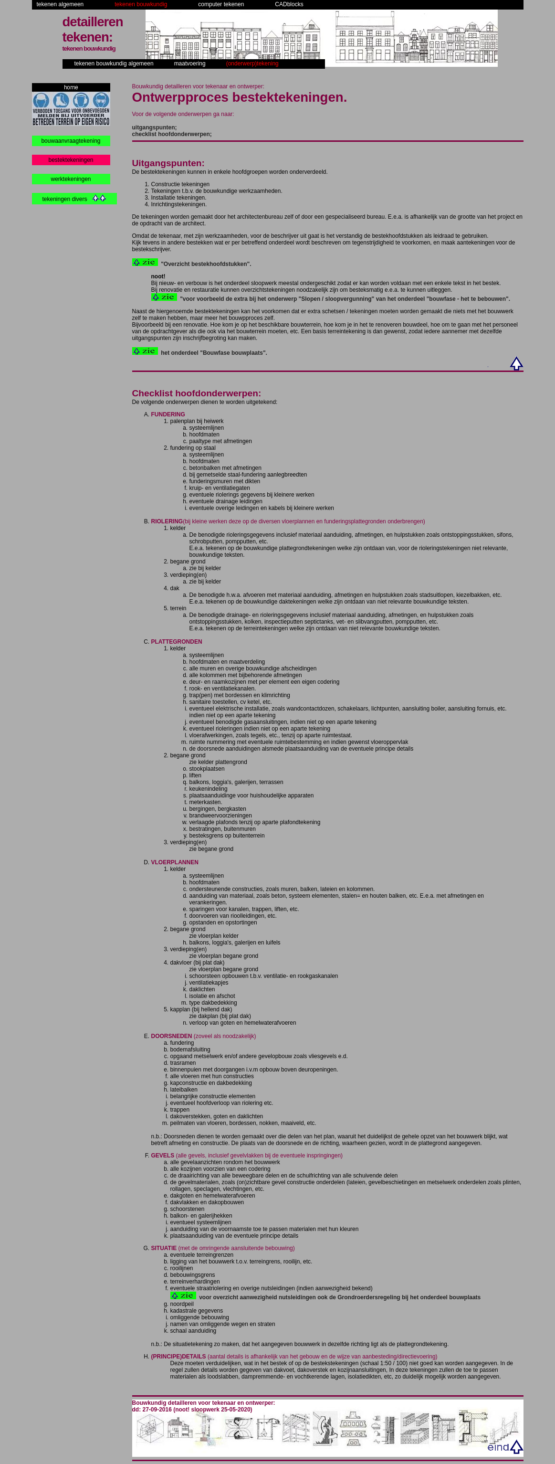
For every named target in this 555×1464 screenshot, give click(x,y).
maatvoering (190, 63)
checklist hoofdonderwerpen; (172, 134)
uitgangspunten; (154, 127)
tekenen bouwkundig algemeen (114, 63)
